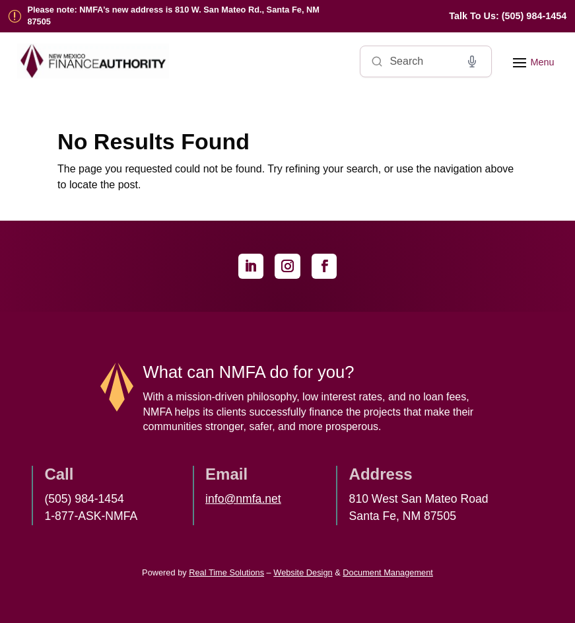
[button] (531, 61)
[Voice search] (472, 61)
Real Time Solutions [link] (226, 572)
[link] (507, 16)
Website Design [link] (302, 572)
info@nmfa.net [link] (243, 498)
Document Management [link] (388, 572)
